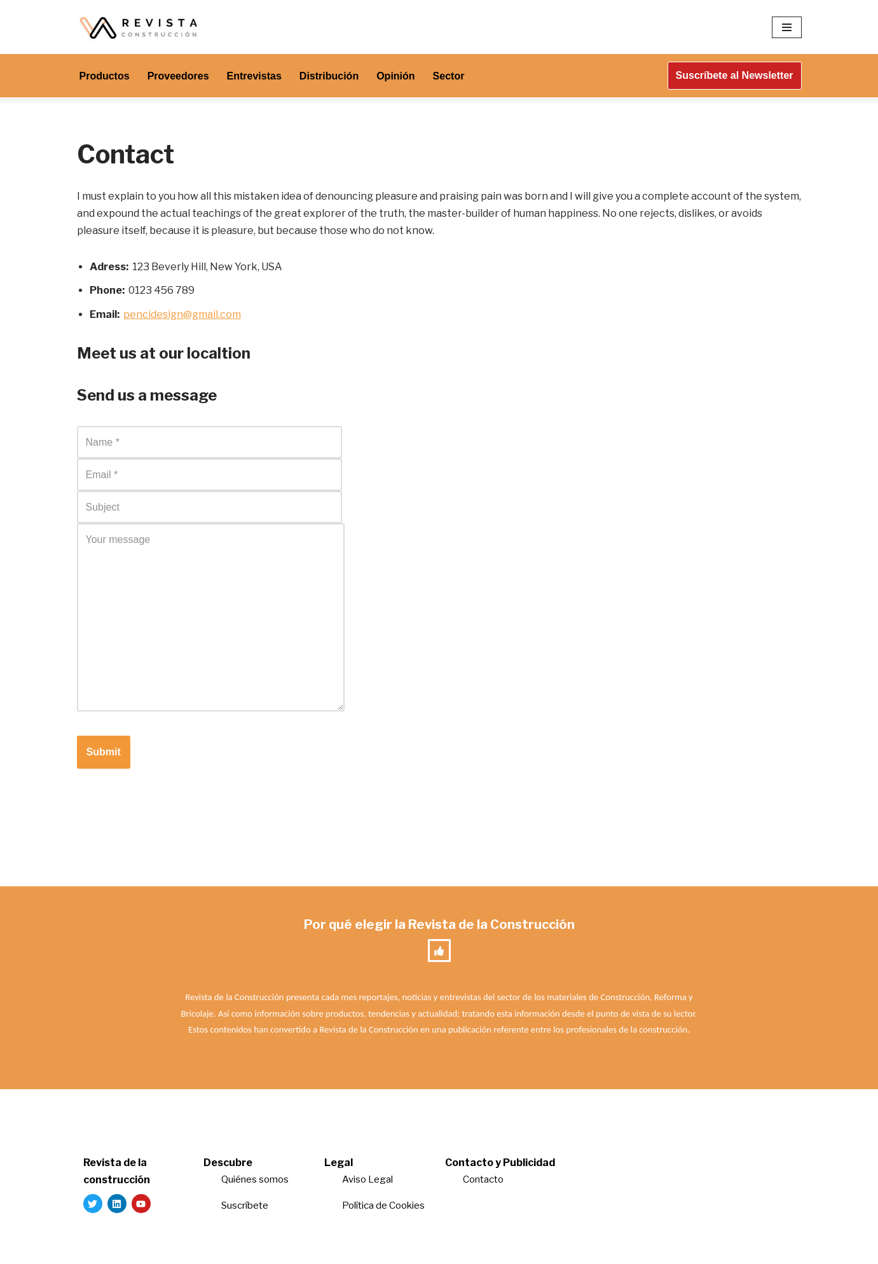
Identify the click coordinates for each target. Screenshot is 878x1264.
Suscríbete (245, 1205)
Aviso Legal (367, 1179)
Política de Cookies (383, 1205)
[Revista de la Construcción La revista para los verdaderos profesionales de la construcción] (140, 27)
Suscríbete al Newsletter (734, 75)
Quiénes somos (255, 1179)
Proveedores (178, 76)
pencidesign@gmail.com (182, 314)
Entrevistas (254, 76)
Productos (104, 76)
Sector (449, 76)
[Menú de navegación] (787, 27)
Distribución (329, 76)
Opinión (395, 76)
